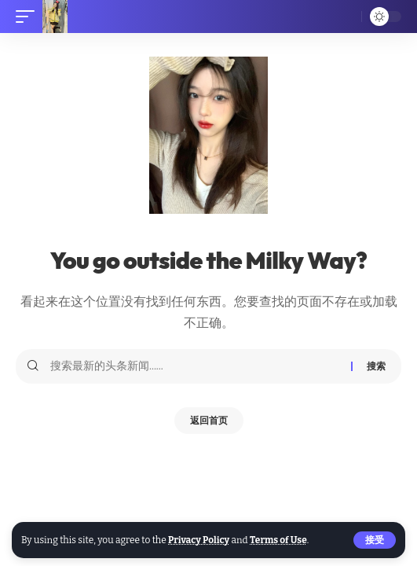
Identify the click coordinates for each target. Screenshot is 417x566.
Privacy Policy (198, 540)
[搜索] (344, 16)
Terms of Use (278, 540)
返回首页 (209, 420)
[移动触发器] (29, 16)
